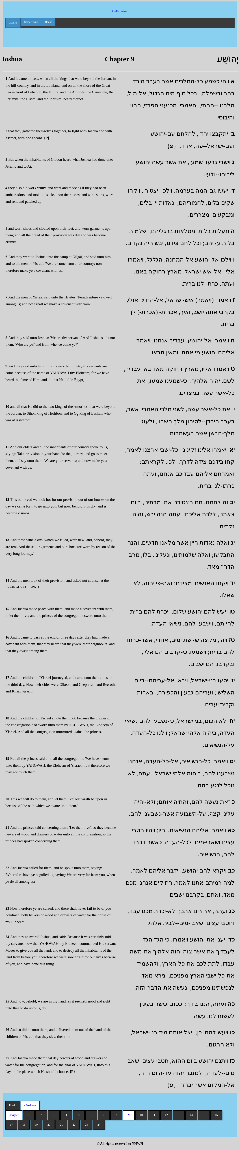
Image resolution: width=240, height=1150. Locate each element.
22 (73, 1124)
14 (191, 1115)
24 (99, 1124)
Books (48, 22)
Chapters (13, 22)
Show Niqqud (31, 22)
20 (48, 1124)
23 (86, 1124)
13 (178, 1115)
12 (166, 1115)
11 (153, 1115)
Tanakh (115, 11)
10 (141, 1115)
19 (36, 1124)
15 (203, 1115)
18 (23, 1124)
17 (11, 1124)
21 (61, 1124)
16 (216, 1115)
